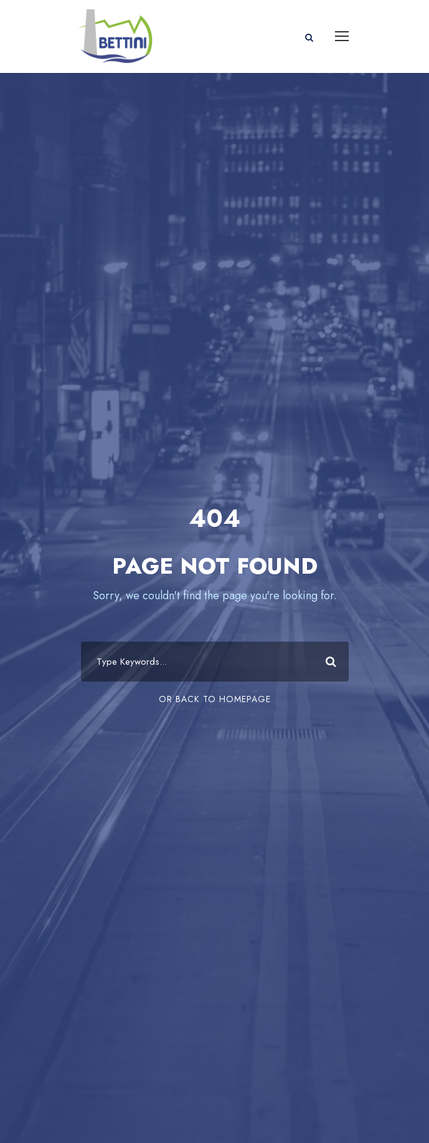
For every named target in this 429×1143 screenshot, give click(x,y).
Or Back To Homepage (215, 699)
